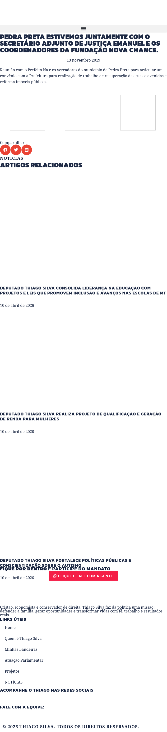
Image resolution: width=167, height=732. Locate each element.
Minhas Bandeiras (21, 649)
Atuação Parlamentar (24, 660)
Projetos (12, 671)
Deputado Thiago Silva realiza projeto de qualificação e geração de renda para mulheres (81, 441)
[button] (83, 29)
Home (10, 627)
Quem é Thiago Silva (23, 638)
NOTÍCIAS (14, 682)
